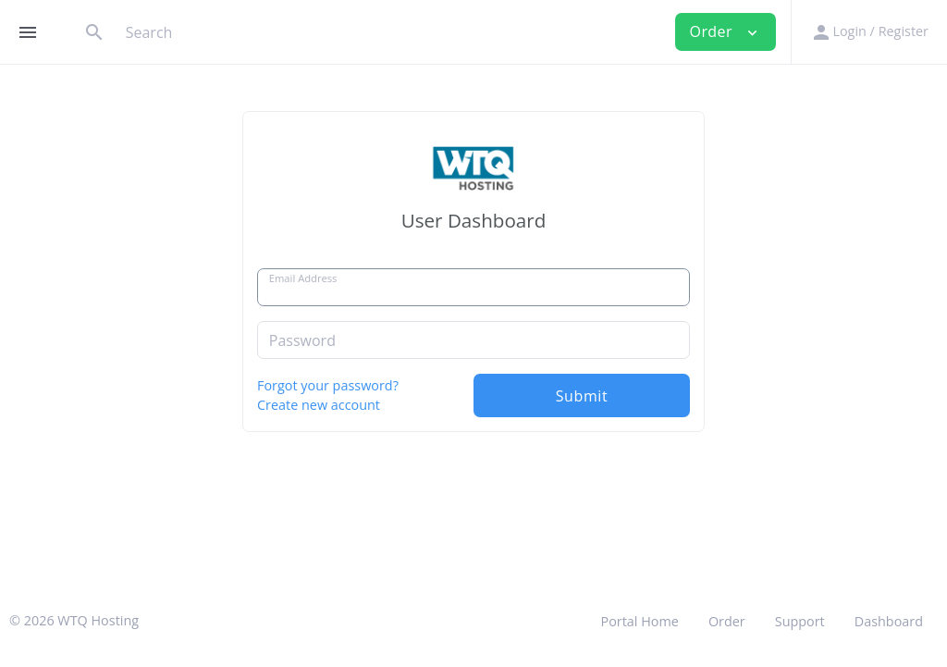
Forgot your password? (328, 385)
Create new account (318, 405)
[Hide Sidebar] (27, 32)
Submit (582, 396)
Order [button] (726, 31)
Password (302, 340)
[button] (869, 32)
